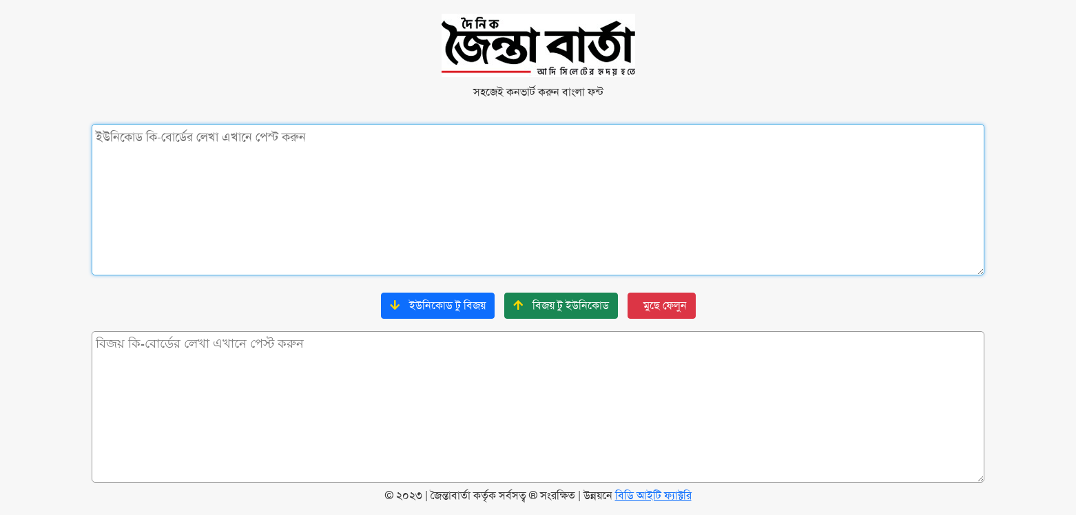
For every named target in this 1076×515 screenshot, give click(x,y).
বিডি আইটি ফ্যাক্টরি (653, 495)
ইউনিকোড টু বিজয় (438, 305)
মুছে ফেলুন (665, 305)
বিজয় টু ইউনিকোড (561, 305)
